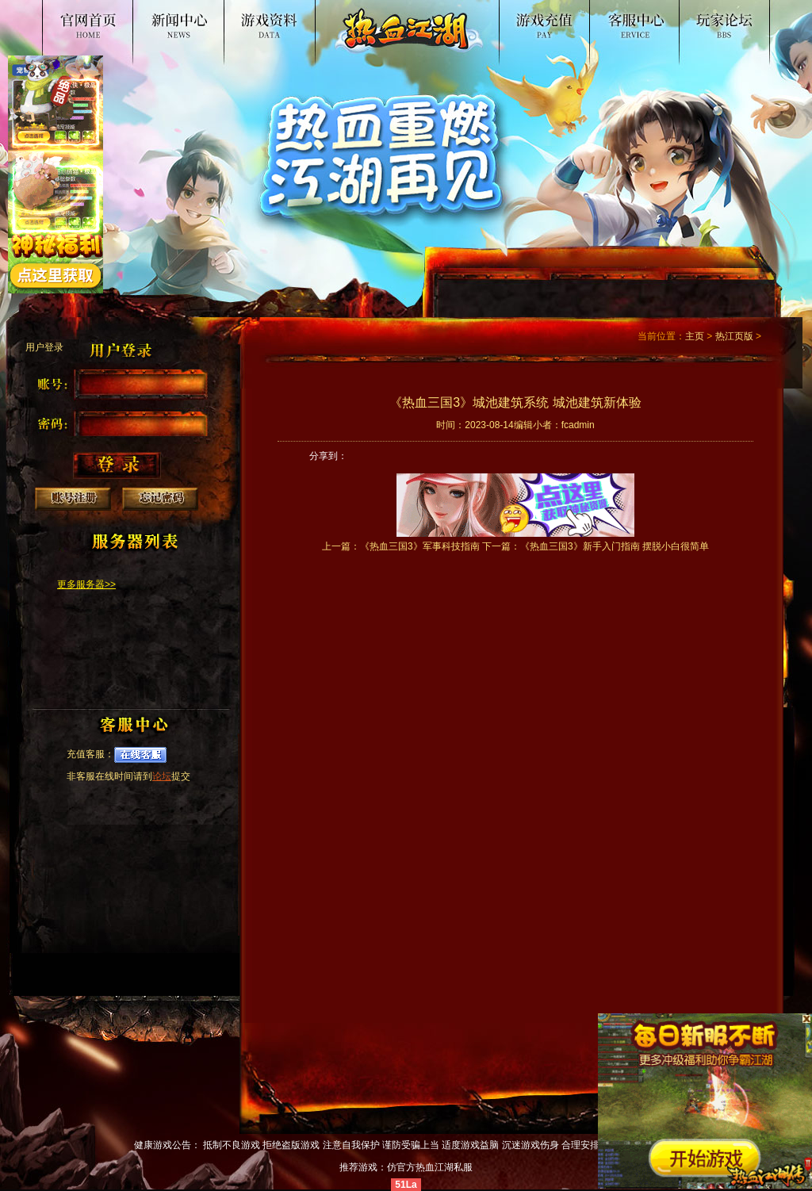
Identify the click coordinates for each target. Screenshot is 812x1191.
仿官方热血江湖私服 (430, 1167)
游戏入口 (514, 19)
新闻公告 (194, 19)
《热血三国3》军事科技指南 (420, 546)
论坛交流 (717, 19)
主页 (694, 336)
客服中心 (616, 19)
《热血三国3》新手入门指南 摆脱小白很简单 (614, 546)
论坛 (161, 776)
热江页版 (734, 336)
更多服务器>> (86, 584)
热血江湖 (92, 19)
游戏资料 (295, 19)
